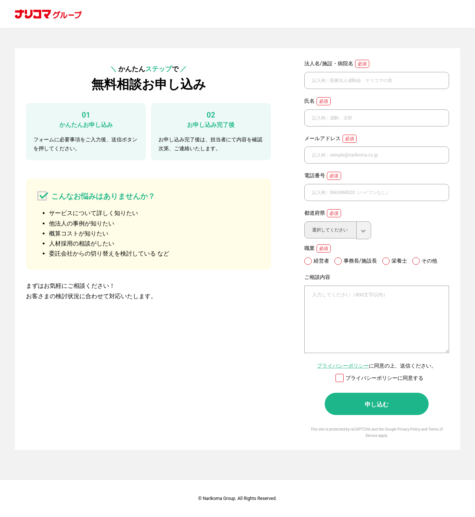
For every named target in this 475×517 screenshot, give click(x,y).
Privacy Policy (408, 429)
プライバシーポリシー (343, 366)
